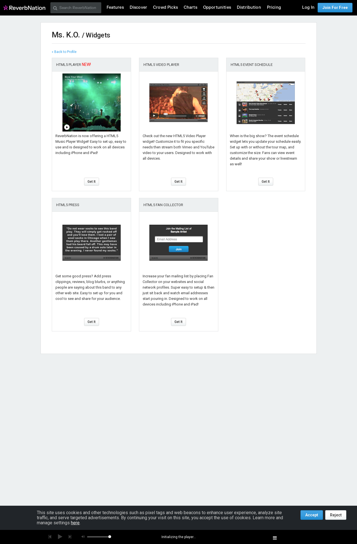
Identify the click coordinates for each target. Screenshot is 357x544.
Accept (311, 515)
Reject (336, 515)
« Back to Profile (64, 52)
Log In (308, 7)
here (75, 522)
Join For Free (335, 7)
